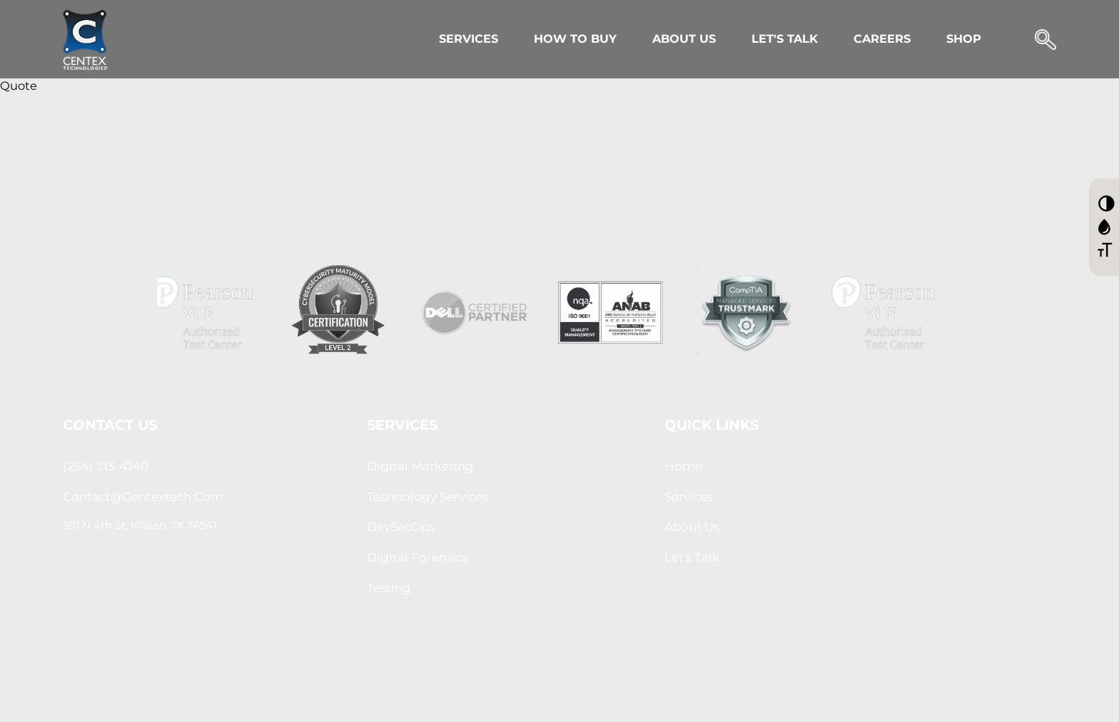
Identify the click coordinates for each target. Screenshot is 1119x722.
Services (468, 38)
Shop (963, 38)
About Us (684, 38)
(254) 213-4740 (105, 466)
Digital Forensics (417, 557)
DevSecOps (401, 527)
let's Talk (691, 557)
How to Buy (575, 38)
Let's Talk (784, 38)
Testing (389, 588)
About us (691, 527)
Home (683, 466)
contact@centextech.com (143, 497)
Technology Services (427, 497)
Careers (882, 38)
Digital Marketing (420, 466)
